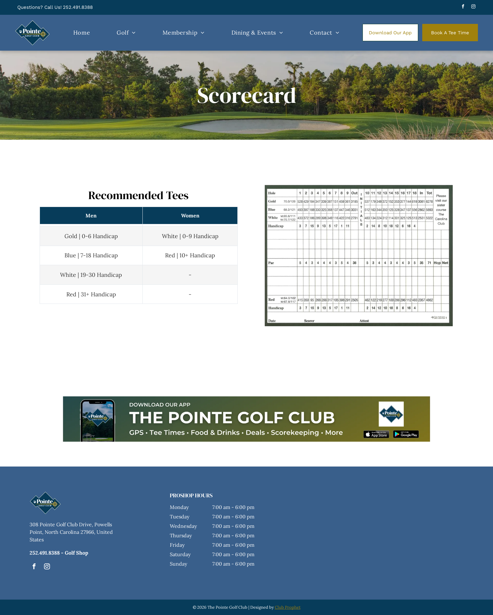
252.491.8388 (78, 7)
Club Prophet (288, 607)
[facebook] (463, 7)
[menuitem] (82, 33)
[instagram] (473, 7)
